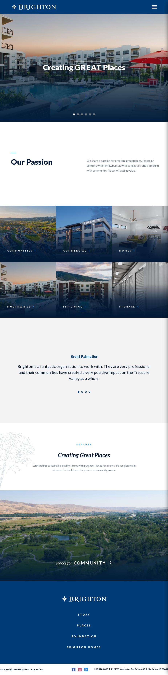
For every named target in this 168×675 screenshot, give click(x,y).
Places (84, 625)
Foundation (84, 636)
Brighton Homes (84, 647)
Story (84, 614)
